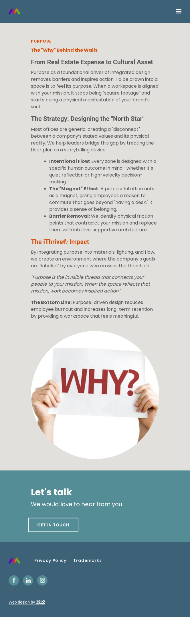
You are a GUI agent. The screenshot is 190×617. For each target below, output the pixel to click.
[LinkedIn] (28, 580)
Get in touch (53, 534)
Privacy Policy (50, 560)
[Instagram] (42, 580)
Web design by (27, 602)
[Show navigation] (177, 11)
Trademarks (87, 560)
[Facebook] (13, 580)
